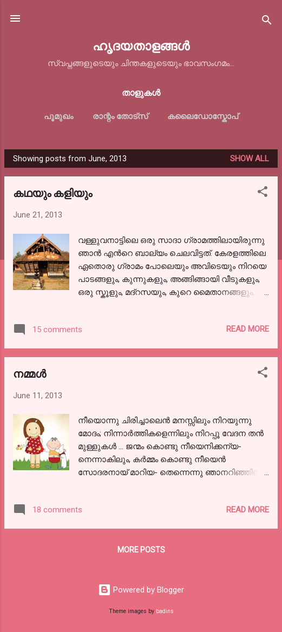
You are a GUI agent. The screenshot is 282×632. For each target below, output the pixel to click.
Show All (249, 158)
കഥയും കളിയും (52, 192)
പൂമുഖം (58, 116)
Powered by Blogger (141, 590)
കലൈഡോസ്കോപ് (202, 116)
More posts (141, 549)
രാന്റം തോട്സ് (120, 116)
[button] (262, 193)
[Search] (266, 21)
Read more (247, 329)
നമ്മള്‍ (29, 373)
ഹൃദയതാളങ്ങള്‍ (141, 45)
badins (165, 611)
